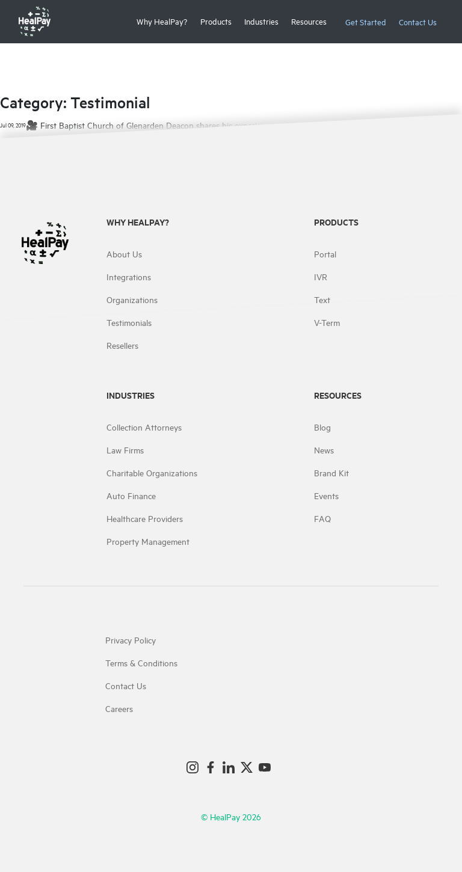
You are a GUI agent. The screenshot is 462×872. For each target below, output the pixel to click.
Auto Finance (131, 495)
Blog (322, 426)
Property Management (147, 541)
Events (326, 495)
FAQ (322, 518)
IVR (320, 276)
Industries (261, 21)
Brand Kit (331, 472)
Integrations (128, 276)
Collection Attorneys (144, 426)
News (324, 449)
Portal (325, 253)
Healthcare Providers (144, 518)
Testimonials (129, 322)
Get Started (365, 21)
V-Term (327, 322)
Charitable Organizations (151, 472)
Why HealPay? (162, 21)
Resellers (122, 345)
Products (216, 21)
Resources (309, 21)
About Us (124, 253)
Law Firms (125, 449)
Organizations (132, 299)
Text (322, 299)
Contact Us (418, 21)
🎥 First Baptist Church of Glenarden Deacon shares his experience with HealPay (175, 124)
